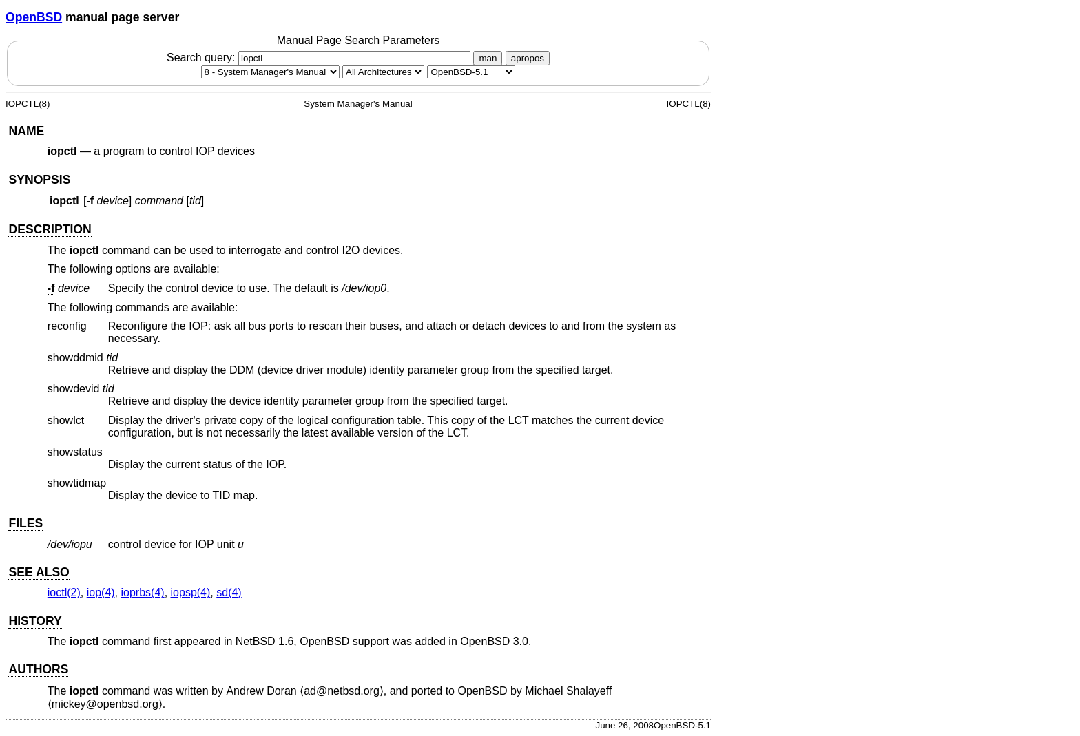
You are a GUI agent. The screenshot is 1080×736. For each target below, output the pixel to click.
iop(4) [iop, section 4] (101, 592)
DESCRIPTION (49, 229)
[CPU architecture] (383, 71)
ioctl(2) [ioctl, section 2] (64, 592)
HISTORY (34, 621)
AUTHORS (38, 669)
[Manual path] (471, 71)
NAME (26, 131)
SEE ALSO (38, 572)
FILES (25, 523)
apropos (527, 58)
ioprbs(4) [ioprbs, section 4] (143, 592)
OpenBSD (34, 17)
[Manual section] (270, 71)
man (488, 58)
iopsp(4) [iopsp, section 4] (191, 592)
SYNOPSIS (39, 180)
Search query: (320, 57)
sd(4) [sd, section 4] (228, 592)
